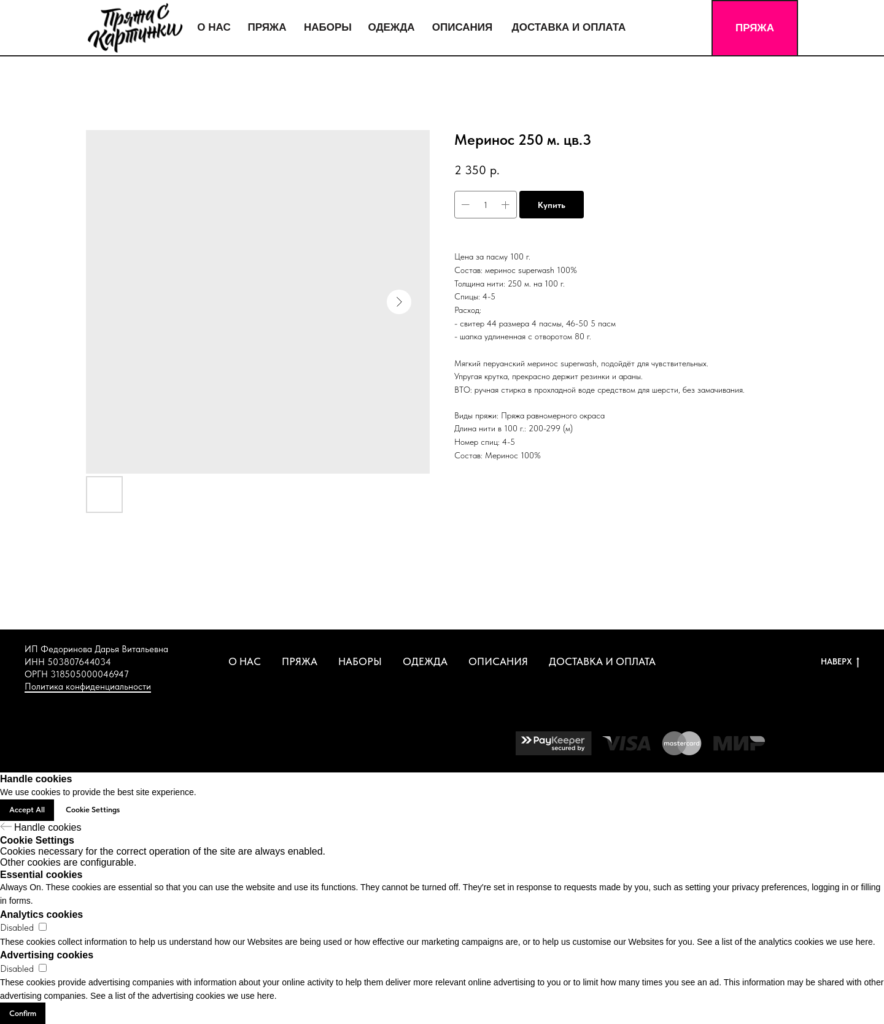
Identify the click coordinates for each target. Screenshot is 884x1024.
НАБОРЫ (360, 661)
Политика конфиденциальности (88, 686)
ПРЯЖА (299, 661)
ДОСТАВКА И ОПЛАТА (602, 661)
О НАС (244, 661)
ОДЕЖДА (425, 661)
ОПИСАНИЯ (498, 661)
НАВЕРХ (840, 662)
